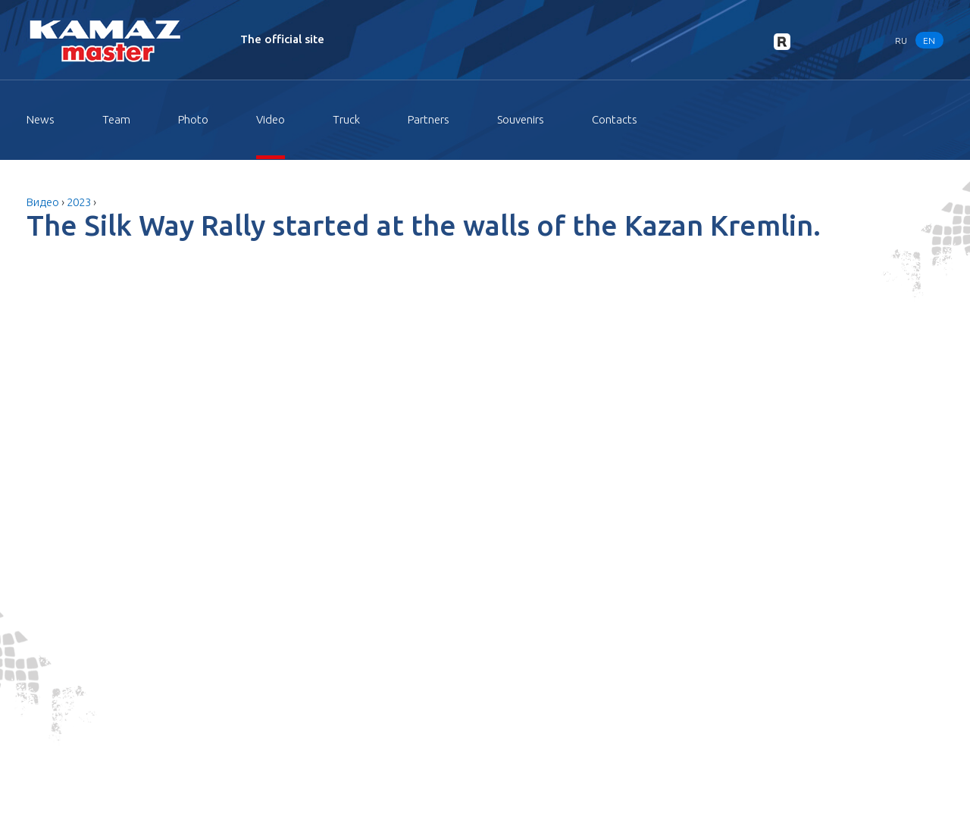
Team (116, 119)
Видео (43, 202)
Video (270, 119)
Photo (193, 119)
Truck (346, 119)
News (41, 119)
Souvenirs (520, 119)
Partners (428, 119)
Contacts (614, 119)
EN (929, 40)
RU (901, 40)
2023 (79, 202)
